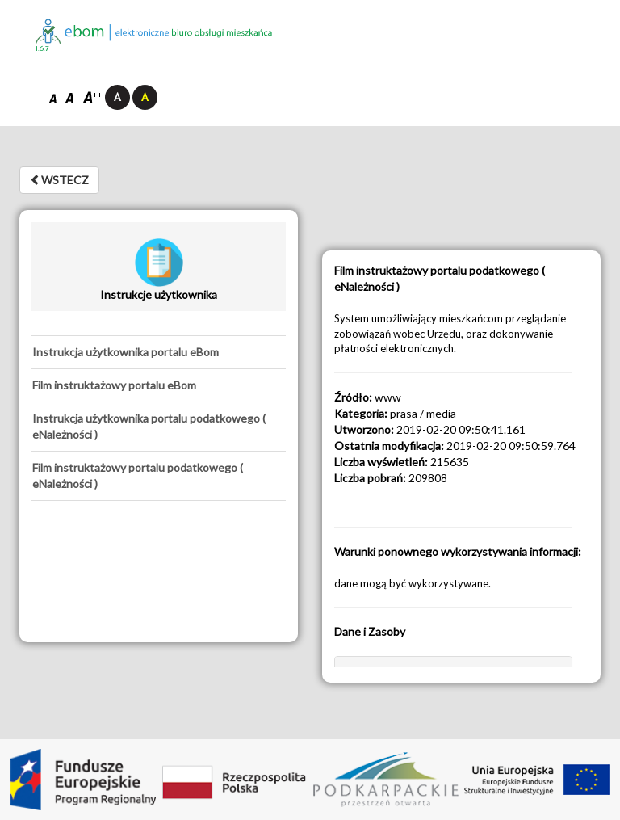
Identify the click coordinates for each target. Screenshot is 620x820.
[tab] (158, 352)
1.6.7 (42, 49)
